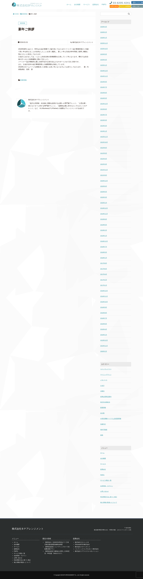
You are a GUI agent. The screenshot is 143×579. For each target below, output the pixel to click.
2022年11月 (104, 136)
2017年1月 (103, 285)
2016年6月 (103, 324)
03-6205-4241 (120, 2)
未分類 (102, 413)
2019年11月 (104, 214)
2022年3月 (103, 164)
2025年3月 (103, 59)
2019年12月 (104, 208)
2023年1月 (103, 131)
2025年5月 (103, 54)
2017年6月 (103, 269)
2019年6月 (103, 219)
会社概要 (77, 4)
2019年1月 (103, 236)
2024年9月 (103, 82)
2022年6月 (103, 147)
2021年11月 (104, 170)
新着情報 (23, 14)
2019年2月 (103, 230)
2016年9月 (103, 307)
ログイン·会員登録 (125, 6)
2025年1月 (103, 65)
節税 (101, 435)
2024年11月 (104, 76)
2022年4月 (103, 159)
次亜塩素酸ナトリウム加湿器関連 (110, 418)
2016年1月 (103, 335)
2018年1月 (103, 258)
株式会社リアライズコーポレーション (87, 551)
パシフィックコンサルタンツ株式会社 (87, 549)
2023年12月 (104, 103)
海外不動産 (103, 429)
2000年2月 (103, 351)
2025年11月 (104, 43)
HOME (16, 14)
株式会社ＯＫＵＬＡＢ (82, 542)
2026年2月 (103, 32)
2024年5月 (103, 98)
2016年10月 (104, 302)
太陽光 (102, 391)
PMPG (104, 4)
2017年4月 (103, 274)
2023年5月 (103, 120)
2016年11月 (104, 296)
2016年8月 (103, 313)
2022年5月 (103, 153)
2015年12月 (104, 340)
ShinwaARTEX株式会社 (82, 544)
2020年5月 (103, 192)
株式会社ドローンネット (82, 547)
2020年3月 (103, 197)
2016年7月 (103, 318)
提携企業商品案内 (105, 396)
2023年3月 (103, 126)
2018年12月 (104, 241)
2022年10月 (104, 142)
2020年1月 (103, 203)
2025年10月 (104, 48)
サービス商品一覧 (105, 480)
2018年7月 (103, 247)
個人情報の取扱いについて (108, 502)
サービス (86, 4)
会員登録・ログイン (106, 486)
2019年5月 (103, 225)
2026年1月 (103, 37)
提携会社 (95, 4)
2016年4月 (103, 329)
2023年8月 (103, 109)
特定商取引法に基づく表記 (108, 497)
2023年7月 (103, 115)
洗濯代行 (103, 424)
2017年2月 (103, 280)
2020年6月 (103, 186)
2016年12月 (104, 291)
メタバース (103, 380)
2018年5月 (103, 252)
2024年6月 (103, 92)
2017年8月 (103, 263)
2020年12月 (104, 181)
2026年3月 (103, 27)
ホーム (69, 4)
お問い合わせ (114, 6)
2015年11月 (104, 346)
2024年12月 (104, 71)
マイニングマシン (105, 374)
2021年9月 (103, 175)
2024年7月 (103, 87)
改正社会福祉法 (105, 402)
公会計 (102, 385)
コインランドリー (105, 369)
